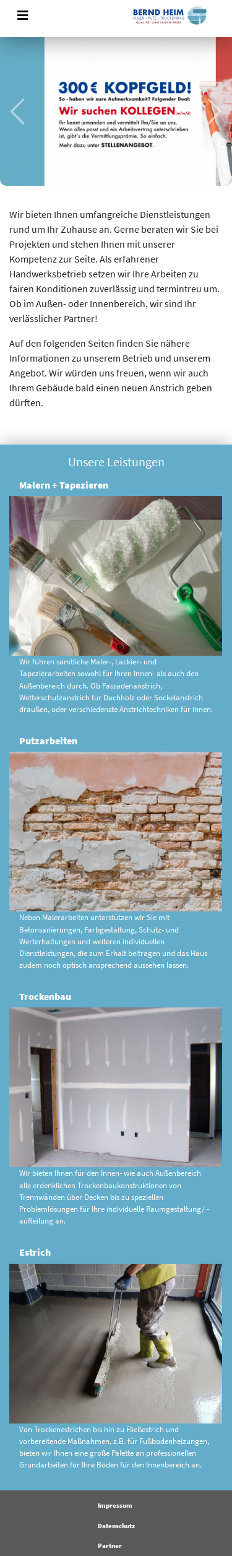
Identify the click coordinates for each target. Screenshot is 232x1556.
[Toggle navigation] (23, 15)
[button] (17, 111)
